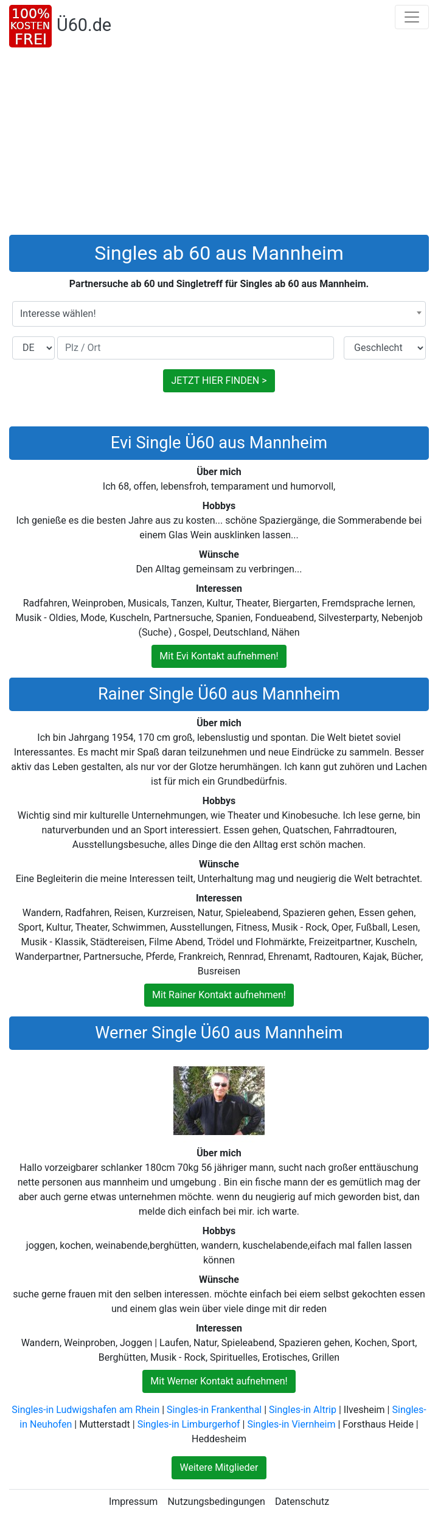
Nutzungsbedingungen (216, 1501)
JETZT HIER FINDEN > (218, 380)
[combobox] (219, 314)
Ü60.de (84, 25)
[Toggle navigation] (412, 17)
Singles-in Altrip (302, 1409)
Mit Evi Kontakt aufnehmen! (218, 656)
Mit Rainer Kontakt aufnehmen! (219, 995)
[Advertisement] (219, 143)
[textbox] (219, 314)
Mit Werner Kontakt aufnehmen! (218, 1381)
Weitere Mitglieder (218, 1467)
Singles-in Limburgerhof (188, 1424)
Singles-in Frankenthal (214, 1409)
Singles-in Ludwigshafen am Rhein (85, 1409)
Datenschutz (302, 1501)
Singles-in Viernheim (291, 1424)
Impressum (133, 1501)
